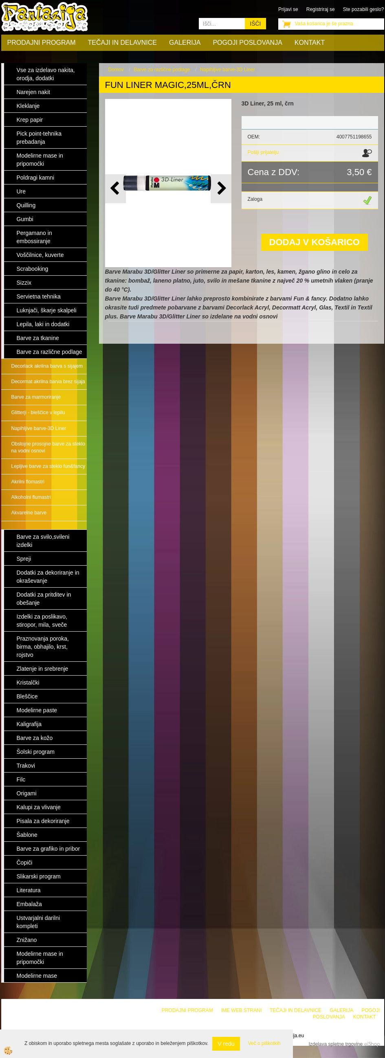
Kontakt (310, 42)
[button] (221, 188)
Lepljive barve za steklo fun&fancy (48, 466)
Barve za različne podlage (162, 69)
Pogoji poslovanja (247, 42)
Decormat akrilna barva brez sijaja (48, 381)
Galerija (184, 42)
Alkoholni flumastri (31, 497)
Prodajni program (41, 42)
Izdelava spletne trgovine (335, 1044)
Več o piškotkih (264, 1043)
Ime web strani (241, 1010)
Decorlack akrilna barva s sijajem (47, 366)
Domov (116, 69)
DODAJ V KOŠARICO (314, 242)
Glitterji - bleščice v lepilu (38, 412)
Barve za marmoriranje (36, 397)
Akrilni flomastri (27, 482)
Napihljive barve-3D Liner (38, 428)
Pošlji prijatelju (263, 152)
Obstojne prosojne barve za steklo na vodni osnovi (48, 447)
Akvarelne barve (29, 513)
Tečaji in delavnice (122, 42)
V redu (226, 1043)
